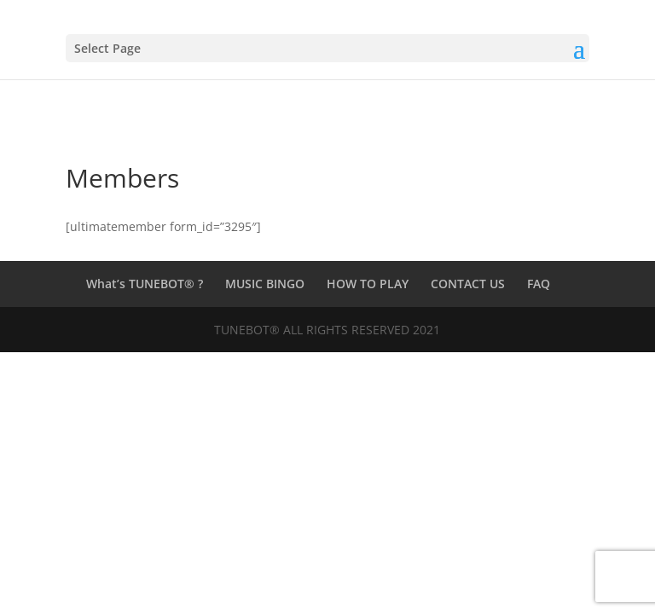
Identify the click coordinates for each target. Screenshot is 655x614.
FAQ (538, 283)
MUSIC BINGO (264, 283)
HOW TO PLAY (368, 283)
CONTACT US (468, 283)
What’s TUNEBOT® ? (144, 283)
